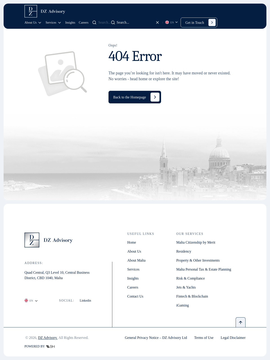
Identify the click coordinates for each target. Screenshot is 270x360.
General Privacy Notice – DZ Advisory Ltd (156, 338)
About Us (33, 22)
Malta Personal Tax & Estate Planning (203, 269)
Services (54, 22)
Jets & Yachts (186, 287)
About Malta (136, 260)
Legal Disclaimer (233, 338)
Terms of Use (203, 338)
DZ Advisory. (48, 338)
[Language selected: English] (171, 22)
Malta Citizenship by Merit (195, 242)
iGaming (182, 305)
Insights (70, 22)
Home (131, 242)
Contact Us (135, 296)
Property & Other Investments (198, 260)
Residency (183, 251)
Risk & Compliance (190, 278)
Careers (84, 22)
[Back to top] (241, 322)
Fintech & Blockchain (192, 296)
